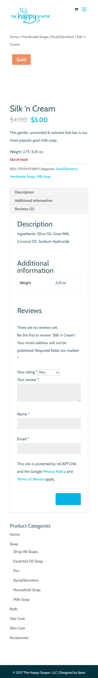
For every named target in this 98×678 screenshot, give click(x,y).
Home (14, 37)
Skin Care (17, 628)
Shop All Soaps (25, 551)
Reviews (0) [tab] (24, 209)
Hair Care (17, 618)
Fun (16, 570)
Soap (14, 544)
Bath (13, 609)
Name (23, 414)
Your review (28, 379)
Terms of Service (30, 479)
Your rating (27, 372)
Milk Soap (44, 176)
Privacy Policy (54, 471)
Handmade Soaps (35, 37)
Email (23, 439)
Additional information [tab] (33, 200)
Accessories (19, 637)
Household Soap (27, 590)
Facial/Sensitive (62, 37)
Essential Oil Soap (28, 561)
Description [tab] (24, 192)
